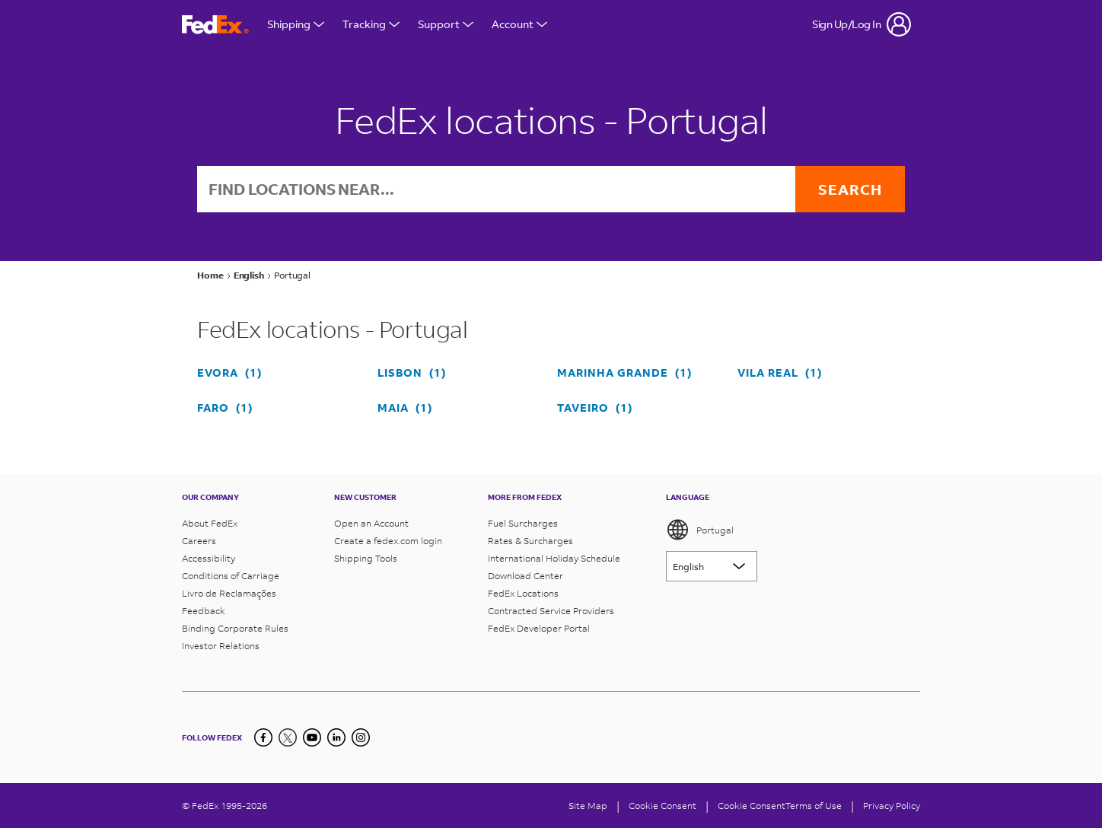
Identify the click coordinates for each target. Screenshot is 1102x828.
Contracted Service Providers (551, 610)
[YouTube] (312, 737)
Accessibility (208, 558)
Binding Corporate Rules (235, 628)
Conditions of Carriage (230, 575)
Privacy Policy (891, 805)
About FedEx (209, 523)
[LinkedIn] (336, 737)
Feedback (203, 610)
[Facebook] (263, 737)
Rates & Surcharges (530, 540)
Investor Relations (221, 645)
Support (445, 24)
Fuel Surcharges (523, 523)
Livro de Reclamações (229, 593)
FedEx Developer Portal (539, 628)
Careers (199, 540)
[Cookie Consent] (662, 805)
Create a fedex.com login (388, 540)
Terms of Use (813, 805)
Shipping (295, 24)
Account (519, 24)
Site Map (588, 805)
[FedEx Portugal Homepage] (215, 24)
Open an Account (371, 523)
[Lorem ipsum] (711, 566)
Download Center (525, 575)
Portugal (700, 530)
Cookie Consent (751, 805)
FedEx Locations (523, 593)
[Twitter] (288, 737)
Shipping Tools (365, 558)
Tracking (371, 24)
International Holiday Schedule (554, 558)
